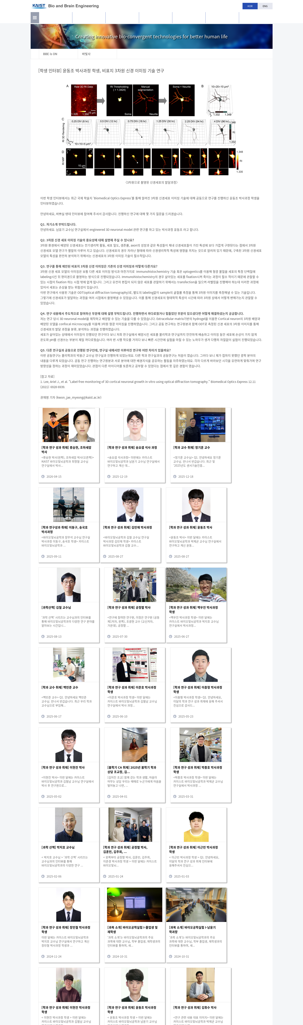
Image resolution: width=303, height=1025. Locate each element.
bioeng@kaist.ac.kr (257, 1005)
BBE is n (256, 17)
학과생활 (188, 18)
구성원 (122, 18)
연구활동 (88, 18)
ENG (265, 6)
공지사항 (222, 18)
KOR (250, 6)
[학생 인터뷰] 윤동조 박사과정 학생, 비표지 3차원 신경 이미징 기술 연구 (102, 70)
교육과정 (155, 18)
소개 (55, 18)
